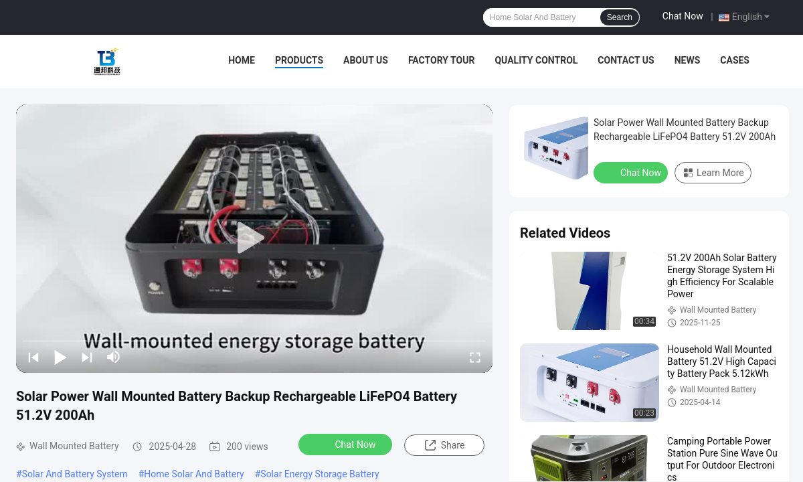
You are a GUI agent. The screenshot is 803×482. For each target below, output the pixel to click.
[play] (254, 238)
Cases (734, 60)
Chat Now (682, 16)
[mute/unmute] (113, 357)
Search (619, 17)
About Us (365, 60)
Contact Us (626, 60)
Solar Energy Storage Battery (319, 474)
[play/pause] (60, 357)
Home (241, 60)
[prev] (33, 357)
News (688, 60)
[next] (87, 357)
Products (299, 60)
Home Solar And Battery (194, 474)
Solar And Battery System (75, 474)
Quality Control (536, 60)
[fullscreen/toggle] (475, 357)
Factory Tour (441, 60)
